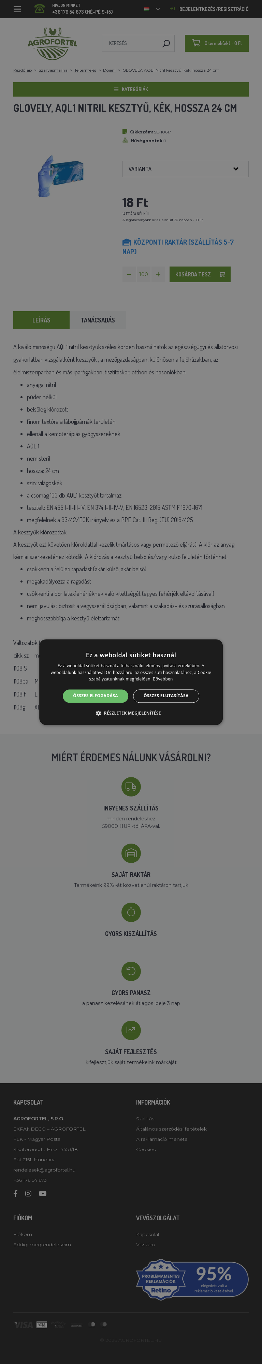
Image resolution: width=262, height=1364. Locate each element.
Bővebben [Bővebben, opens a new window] (163, 679)
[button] (131, 712)
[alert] (131, 682)
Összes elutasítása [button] (166, 696)
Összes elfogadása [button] (95, 696)
